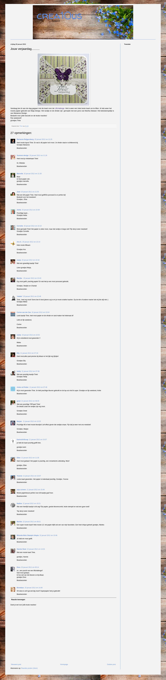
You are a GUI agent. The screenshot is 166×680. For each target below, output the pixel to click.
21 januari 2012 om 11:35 (30, 458)
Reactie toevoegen (18, 600)
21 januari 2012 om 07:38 (30, 371)
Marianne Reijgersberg (25, 139)
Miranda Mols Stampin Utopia (28, 535)
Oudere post (111, 664)
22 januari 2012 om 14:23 (36, 549)
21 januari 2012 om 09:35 (30, 401)
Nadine (19, 503)
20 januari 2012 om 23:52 (31, 335)
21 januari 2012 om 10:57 (38, 439)
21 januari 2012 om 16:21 (32, 503)
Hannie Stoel (21, 549)
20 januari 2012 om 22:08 (31, 210)
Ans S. (19, 242)
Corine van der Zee (24, 312)
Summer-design (23, 155)
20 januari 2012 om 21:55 (30, 192)
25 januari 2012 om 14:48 (33, 588)
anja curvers (21, 490)
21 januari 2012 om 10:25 (32, 421)
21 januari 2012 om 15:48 (36, 490)
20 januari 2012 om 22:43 (32, 278)
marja (19, 260)
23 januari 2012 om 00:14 (30, 567)
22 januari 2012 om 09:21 (32, 522)
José (18, 192)
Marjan (19, 421)
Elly (18, 353)
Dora (18, 567)
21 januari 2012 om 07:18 (29, 353)
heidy (19, 371)
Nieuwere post (16, 664)
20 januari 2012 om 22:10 (33, 226)
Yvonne (19, 476)
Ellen (19, 458)
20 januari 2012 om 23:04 (40, 312)
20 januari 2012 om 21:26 (38, 155)
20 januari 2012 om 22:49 (32, 296)
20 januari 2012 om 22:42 (30, 260)
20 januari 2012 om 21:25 (43, 139)
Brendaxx (20, 588)
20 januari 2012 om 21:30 (33, 174)
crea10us (59, 15)
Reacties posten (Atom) (29, 668)
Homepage (64, 664)
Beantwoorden (22, 148)
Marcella (20, 174)
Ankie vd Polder (23, 387)
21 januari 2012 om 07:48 (38, 387)
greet (19, 401)
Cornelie (20, 226)
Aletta (19, 210)
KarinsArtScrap (22, 439)
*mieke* (19, 296)
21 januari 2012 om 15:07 (32, 476)
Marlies (19, 522)
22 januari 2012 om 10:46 (48, 535)
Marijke (20, 278)
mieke (19, 335)
